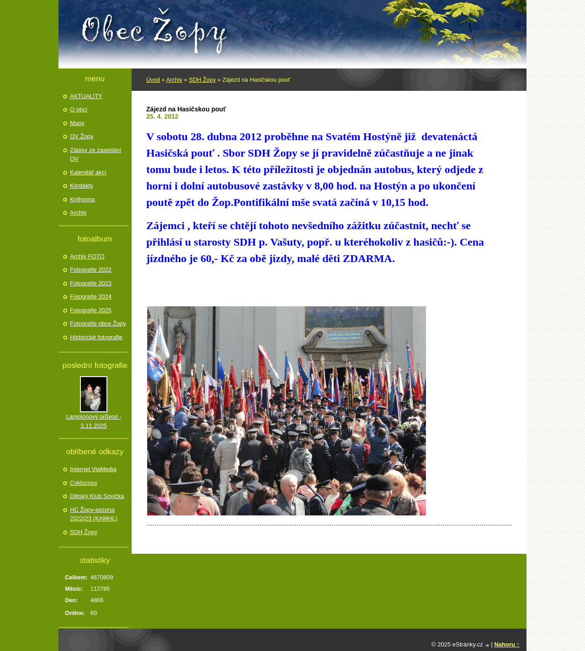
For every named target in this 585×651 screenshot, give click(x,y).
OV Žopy (81, 136)
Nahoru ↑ (507, 644)
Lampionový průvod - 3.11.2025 (93, 421)
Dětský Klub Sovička (97, 496)
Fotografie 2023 (91, 283)
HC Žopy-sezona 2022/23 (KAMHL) (93, 514)
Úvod (153, 79)
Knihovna (82, 199)
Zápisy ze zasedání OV (95, 155)
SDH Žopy (202, 79)
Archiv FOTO (87, 256)
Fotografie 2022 (91, 269)
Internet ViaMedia (93, 469)
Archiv (174, 79)
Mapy (77, 123)
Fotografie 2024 (91, 296)
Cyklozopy (83, 482)
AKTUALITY (86, 96)
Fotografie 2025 (91, 310)
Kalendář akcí (88, 172)
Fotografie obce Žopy (98, 323)
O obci (78, 109)
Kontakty (81, 185)
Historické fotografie (96, 337)
